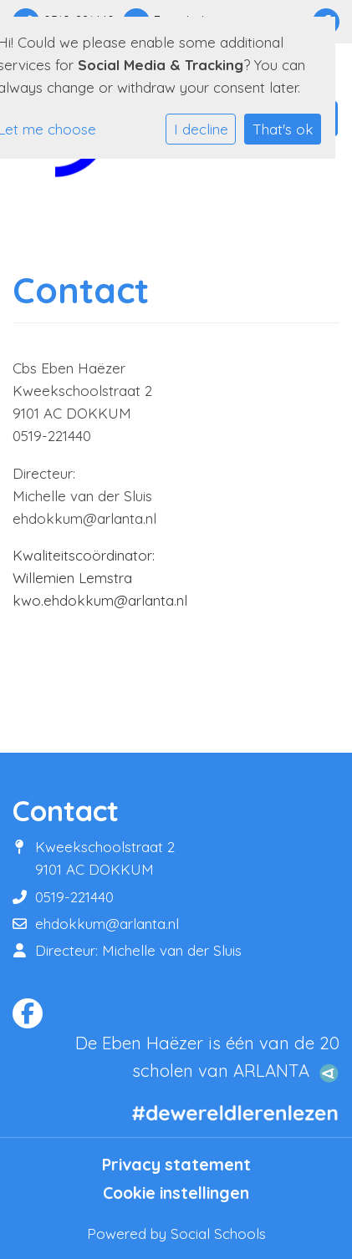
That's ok (283, 129)
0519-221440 (74, 897)
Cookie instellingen (176, 1193)
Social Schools (218, 1233)
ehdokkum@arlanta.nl (107, 923)
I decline (201, 129)
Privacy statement (176, 1164)
